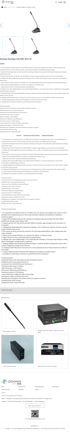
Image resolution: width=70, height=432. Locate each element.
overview (18, 135)
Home (5, 7)
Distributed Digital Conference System (26, 7)
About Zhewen (55, 386)
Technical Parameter (48, 135)
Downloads (21, 389)
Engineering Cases (39, 386)
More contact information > (35, 405)
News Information (5, 389)
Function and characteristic (32, 135)
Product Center (11, 7)
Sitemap (37, 389)
